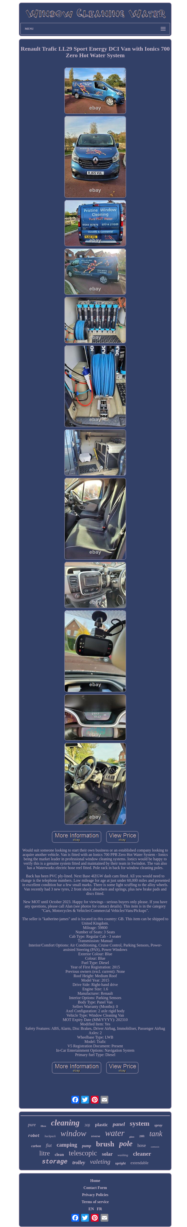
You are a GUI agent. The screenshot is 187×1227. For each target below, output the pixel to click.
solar (107, 1154)
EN (91, 1209)
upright (120, 1163)
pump (86, 1146)
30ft (87, 1125)
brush (105, 1144)
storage (54, 1161)
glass (131, 1136)
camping (66, 1145)
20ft (142, 1136)
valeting (100, 1161)
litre (44, 1153)
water (114, 1133)
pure (32, 1124)
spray (158, 1125)
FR (99, 1209)
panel (119, 1124)
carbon (36, 1146)
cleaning (65, 1122)
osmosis (155, 1146)
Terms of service (95, 1202)
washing (123, 1155)
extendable (140, 1163)
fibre (43, 1125)
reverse (95, 1136)
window (73, 1133)
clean (59, 1154)
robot (34, 1136)
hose (141, 1145)
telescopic (83, 1153)
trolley (78, 1162)
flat (49, 1145)
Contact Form (95, 1188)
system (140, 1123)
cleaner (142, 1154)
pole (125, 1143)
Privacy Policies (95, 1195)
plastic (101, 1124)
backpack (50, 1136)
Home (95, 1181)
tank (155, 1133)
